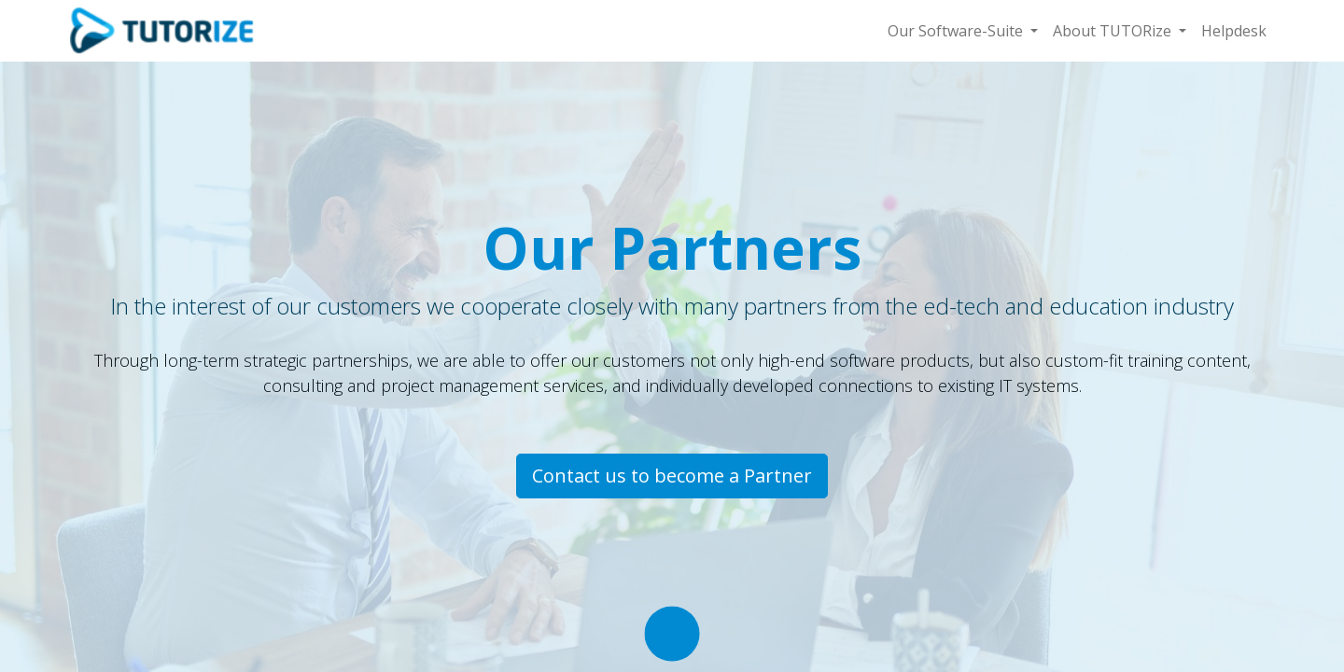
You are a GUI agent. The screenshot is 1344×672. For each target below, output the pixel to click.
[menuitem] (1234, 30)
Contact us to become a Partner (672, 475)
